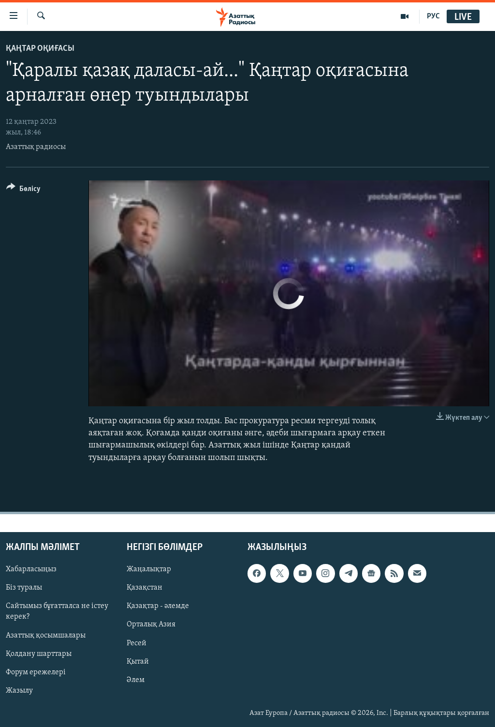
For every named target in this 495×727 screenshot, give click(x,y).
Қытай (138, 661)
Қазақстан (144, 588)
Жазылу (19, 690)
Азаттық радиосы (36, 147)
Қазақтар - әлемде (158, 606)
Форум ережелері (36, 672)
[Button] (23, 190)
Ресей (136, 643)
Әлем (136, 679)
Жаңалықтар (149, 569)
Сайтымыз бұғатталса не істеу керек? (57, 611)
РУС (433, 16)
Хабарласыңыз (31, 569)
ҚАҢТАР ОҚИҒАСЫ (40, 48)
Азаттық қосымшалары (46, 635)
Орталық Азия (151, 624)
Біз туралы (24, 588)
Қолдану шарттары (39, 653)
